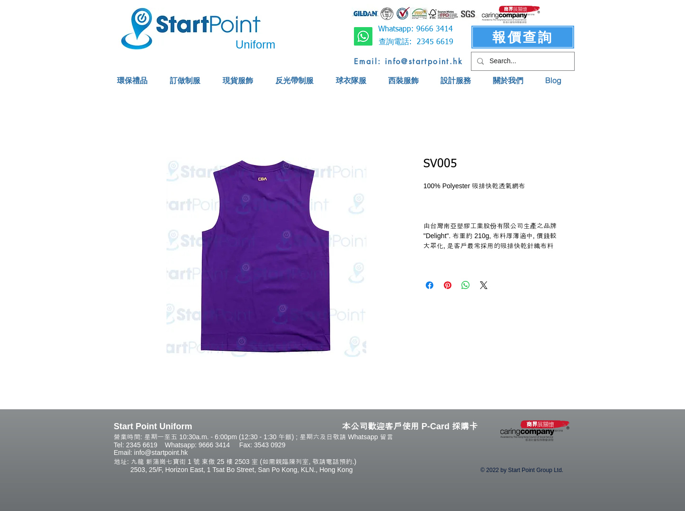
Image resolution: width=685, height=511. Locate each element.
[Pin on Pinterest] (447, 285)
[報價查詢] (523, 37)
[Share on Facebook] (429, 285)
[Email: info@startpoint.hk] (408, 61)
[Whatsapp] (363, 36)
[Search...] (521, 61)
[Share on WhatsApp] (465, 285)
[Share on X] (483, 285)
